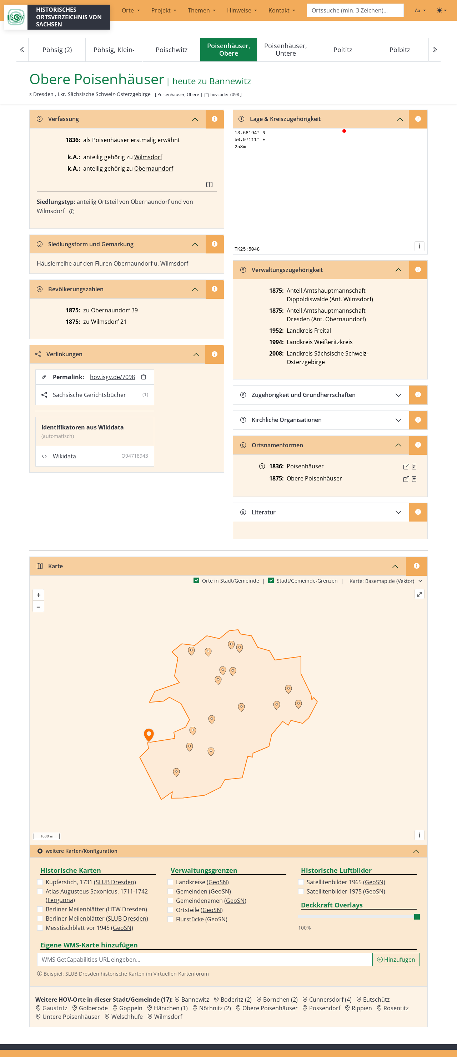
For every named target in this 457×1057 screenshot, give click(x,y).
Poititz (342, 49)
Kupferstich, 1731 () (91, 882)
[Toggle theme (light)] (441, 10)
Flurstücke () (201, 919)
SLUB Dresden (115, 882)
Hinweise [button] (240, 10)
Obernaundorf (153, 168)
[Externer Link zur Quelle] (406, 466)
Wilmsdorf (148, 157)
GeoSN (122, 928)
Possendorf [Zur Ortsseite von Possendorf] (324, 1008)
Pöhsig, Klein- (114, 49)
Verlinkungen (58, 354)
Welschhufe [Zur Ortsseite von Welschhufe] (127, 1017)
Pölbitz (400, 49)
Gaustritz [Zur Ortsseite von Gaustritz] (54, 1008)
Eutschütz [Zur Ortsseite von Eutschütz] (376, 999)
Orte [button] (128, 10)
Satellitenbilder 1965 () (346, 882)
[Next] (434, 50)
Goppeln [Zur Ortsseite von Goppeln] (130, 1008)
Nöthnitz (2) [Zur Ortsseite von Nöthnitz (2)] (215, 1008)
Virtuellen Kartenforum (181, 973)
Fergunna (60, 900)
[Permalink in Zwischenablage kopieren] (143, 377)
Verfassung (58, 119)
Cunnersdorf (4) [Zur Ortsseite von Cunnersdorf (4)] (330, 999)
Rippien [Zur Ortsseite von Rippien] (362, 1008)
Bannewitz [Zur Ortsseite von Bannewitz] (195, 999)
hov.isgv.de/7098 (112, 377)
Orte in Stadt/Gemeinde (230, 580)
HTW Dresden (126, 909)
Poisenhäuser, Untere (285, 49)
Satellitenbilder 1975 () (346, 891)
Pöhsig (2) (57, 49)
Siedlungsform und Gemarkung (85, 244)
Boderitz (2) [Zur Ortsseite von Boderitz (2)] (236, 999)
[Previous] (22, 50)
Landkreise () (202, 882)
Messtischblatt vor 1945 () (89, 928)
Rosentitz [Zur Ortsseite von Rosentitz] (396, 1008)
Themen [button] (199, 10)
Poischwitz (171, 49)
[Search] (355, 10)
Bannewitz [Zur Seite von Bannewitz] (230, 81)
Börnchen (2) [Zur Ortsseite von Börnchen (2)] (280, 999)
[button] (414, 466)
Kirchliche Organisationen (281, 420)
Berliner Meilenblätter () (96, 909)
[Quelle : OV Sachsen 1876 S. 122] (414, 479)
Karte (50, 566)
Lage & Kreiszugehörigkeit (279, 119)
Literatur (258, 512)
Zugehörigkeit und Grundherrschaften (298, 395)
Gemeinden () (203, 891)
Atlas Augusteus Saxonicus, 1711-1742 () (97, 895)
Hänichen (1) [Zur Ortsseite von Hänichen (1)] (171, 1008)
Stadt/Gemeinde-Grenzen (307, 580)
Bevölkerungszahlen (70, 289)
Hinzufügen (396, 959)
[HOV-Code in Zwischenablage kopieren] (206, 95)
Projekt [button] (161, 10)
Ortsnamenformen (271, 445)
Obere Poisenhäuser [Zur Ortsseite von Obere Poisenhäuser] (270, 1008)
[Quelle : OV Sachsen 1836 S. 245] (414, 466)
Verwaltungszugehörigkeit (281, 270)
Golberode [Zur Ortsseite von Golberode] (93, 1008)
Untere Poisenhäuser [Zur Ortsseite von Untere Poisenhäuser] (71, 1017)
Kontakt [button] (279, 10)
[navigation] (228, 50)
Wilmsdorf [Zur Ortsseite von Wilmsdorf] (168, 1017)
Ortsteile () (199, 910)
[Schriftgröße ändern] (420, 10)
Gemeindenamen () (211, 901)
